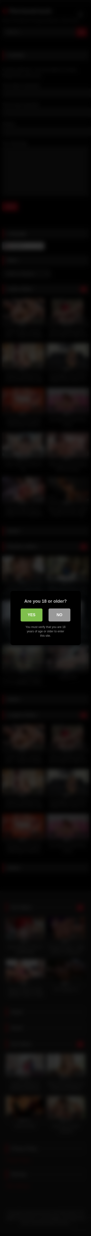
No (59, 615)
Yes (31, 615)
